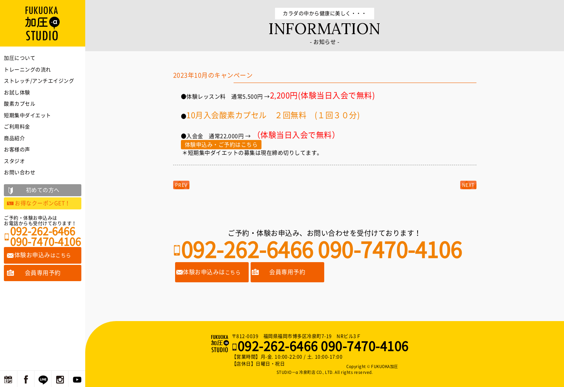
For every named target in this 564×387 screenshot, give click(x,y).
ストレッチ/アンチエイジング (39, 80)
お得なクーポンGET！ (42, 203)
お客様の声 (17, 149)
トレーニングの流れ (27, 69)
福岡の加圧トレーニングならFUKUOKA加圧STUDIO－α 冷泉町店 (221, 343)
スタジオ (14, 161)
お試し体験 (17, 92)
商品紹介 (14, 138)
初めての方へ (43, 190)
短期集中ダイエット (27, 115)
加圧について (19, 57)
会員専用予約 (287, 272)
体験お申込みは (212, 272)
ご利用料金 (17, 126)
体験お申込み (42, 255)
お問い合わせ (19, 172)
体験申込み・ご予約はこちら (221, 144)
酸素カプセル (19, 103)
